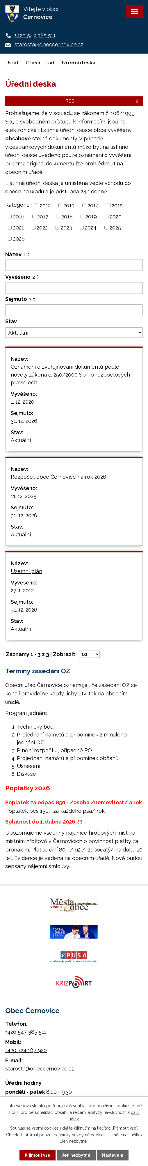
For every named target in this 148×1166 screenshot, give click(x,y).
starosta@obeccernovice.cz (49, 44)
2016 (18, 216)
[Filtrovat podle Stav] (74, 332)
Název (15, 254)
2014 (93, 205)
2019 (91, 216)
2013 (68, 205)
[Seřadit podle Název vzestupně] (29, 253)
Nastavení (112, 1155)
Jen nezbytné (76, 1155)
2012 (45, 205)
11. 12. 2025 (23, 496)
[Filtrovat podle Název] (74, 265)
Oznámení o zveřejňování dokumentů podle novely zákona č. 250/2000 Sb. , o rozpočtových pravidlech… (70, 375)
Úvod (11, 63)
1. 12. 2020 (22, 402)
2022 (42, 228)
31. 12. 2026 (24, 421)
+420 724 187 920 (26, 1050)
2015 (117, 205)
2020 (116, 216)
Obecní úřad (40, 63)
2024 (91, 228)
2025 (115, 228)
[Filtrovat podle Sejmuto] (74, 310)
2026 (19, 239)
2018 (67, 216)
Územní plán (26, 571)
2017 (42, 216)
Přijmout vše (37, 1155)
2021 (18, 228)
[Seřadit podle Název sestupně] (29, 256)
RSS (102, 101)
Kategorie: (18, 205)
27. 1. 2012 (22, 590)
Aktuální (21, 440)
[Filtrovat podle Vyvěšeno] (74, 288)
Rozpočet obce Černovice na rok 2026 (58, 477)
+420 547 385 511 (35, 35)
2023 (66, 228)
